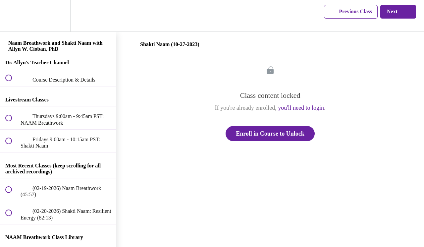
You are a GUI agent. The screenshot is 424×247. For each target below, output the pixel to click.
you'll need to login (301, 107)
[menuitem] (58, 15)
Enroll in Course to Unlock (270, 133)
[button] (12, 15)
